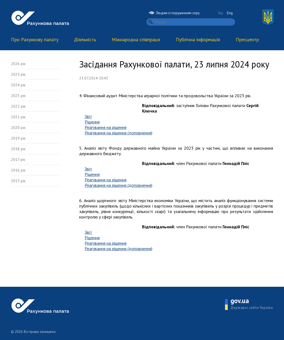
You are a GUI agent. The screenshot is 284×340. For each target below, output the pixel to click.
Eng (230, 13)
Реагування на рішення (105, 127)
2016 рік (18, 170)
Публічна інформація (198, 39)
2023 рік (18, 95)
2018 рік (18, 148)
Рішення (92, 122)
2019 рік (18, 138)
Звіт (88, 116)
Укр (220, 13)
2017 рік (18, 159)
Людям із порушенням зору (174, 13)
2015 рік (18, 180)
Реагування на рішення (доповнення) (118, 132)
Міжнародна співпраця (136, 39)
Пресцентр (247, 39)
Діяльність (85, 39)
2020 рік (18, 127)
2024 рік (18, 84)
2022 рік (18, 106)
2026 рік (18, 63)
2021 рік (18, 116)
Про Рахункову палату (34, 39)
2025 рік (18, 74)
